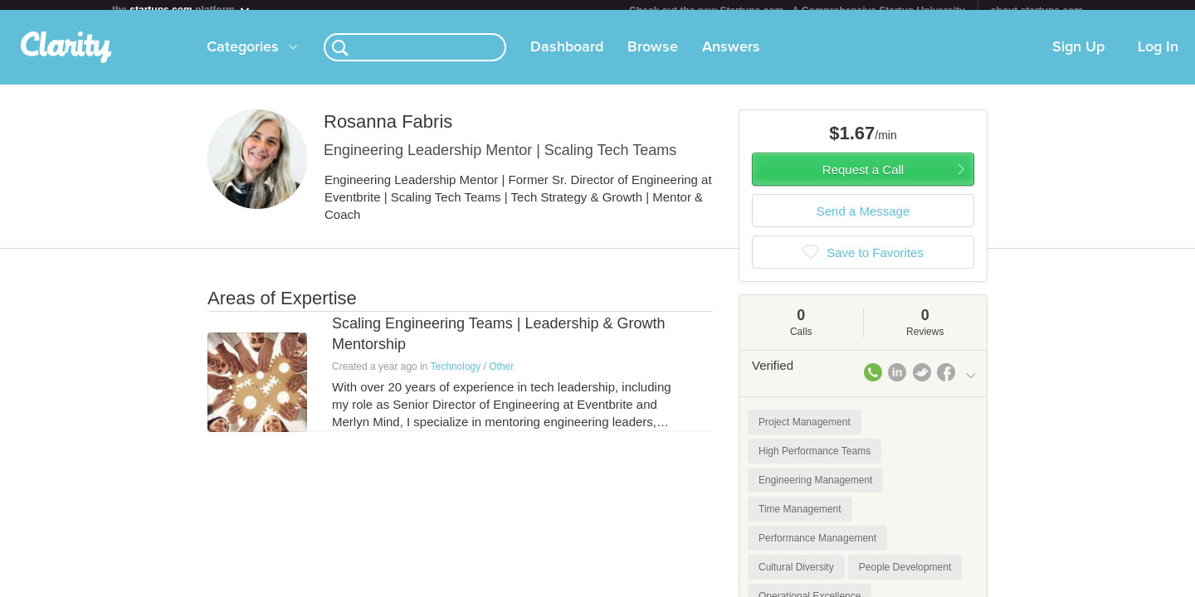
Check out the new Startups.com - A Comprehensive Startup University (797, 11)
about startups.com (1037, 11)
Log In (1158, 57)
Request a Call (863, 179)
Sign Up (1078, 57)
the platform (181, 9)
